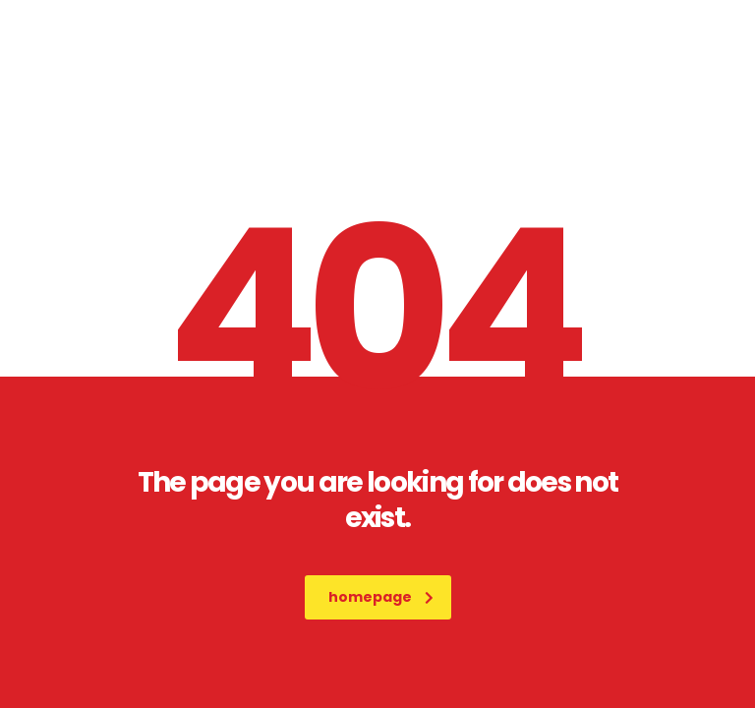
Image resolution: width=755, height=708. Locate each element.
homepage (381, 597)
